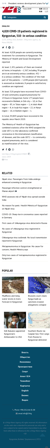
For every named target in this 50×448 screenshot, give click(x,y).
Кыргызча (25, 385)
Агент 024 (25, 376)
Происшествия (25, 366)
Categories (10, 17)
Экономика (25, 361)
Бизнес (25, 395)
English (5, 26)
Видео (25, 400)
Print (5, 159)
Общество (25, 357)
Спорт (25, 371)
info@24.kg (27, 413)
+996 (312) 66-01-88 (27, 410)
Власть (25, 352)
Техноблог (25, 381)
